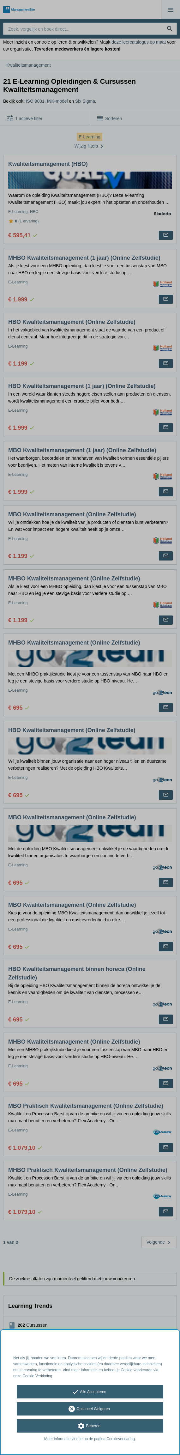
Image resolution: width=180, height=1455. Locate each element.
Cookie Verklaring (37, 1376)
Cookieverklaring (120, 1439)
